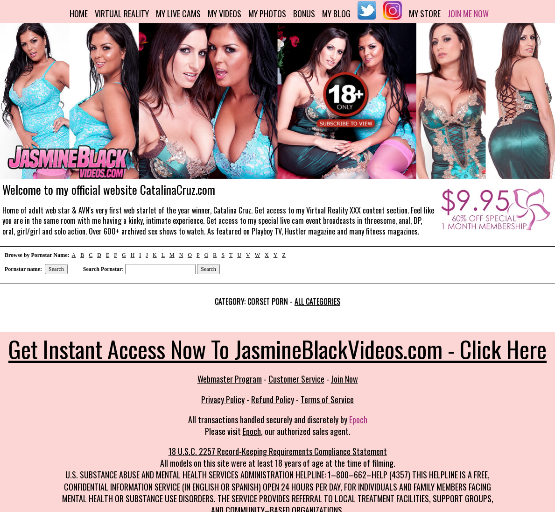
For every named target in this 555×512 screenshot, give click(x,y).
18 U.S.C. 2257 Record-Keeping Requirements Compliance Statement (278, 451)
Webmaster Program (229, 379)
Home (79, 13)
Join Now (344, 379)
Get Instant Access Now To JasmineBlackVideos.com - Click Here (277, 348)
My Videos (224, 13)
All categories (317, 301)
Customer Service (296, 379)
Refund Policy (272, 399)
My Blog (336, 13)
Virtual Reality (122, 13)
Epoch (358, 419)
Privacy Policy (223, 399)
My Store (425, 13)
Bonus (304, 13)
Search (56, 269)
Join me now (468, 13)
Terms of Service (327, 399)
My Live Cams (178, 13)
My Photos (267, 13)
